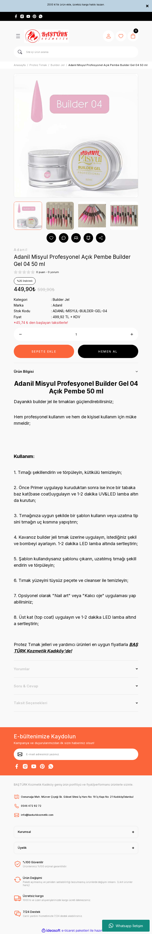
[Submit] (20, 754)
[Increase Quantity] (131, 334)
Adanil (57, 305)
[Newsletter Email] (76, 754)
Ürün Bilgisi (24, 371)
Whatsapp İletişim (126, 925)
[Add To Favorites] (51, 238)
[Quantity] (76, 334)
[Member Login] (107, 36)
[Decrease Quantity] (20, 334)
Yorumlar (22, 669)
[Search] (76, 52)
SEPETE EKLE (44, 351)
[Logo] (46, 36)
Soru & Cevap (26, 686)
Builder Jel (61, 299)
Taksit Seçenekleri (30, 703)
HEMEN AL (108, 351)
